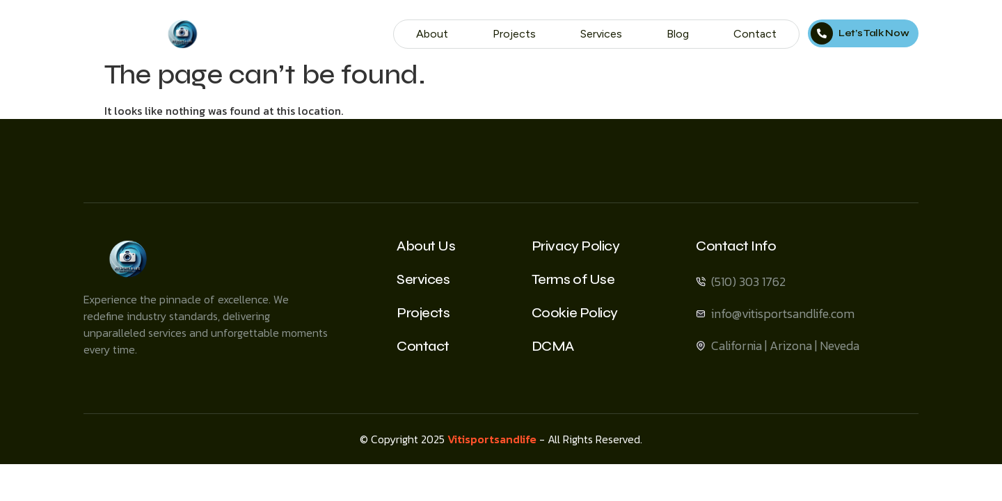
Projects (514, 33)
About (432, 33)
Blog (678, 33)
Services (601, 33)
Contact (755, 33)
